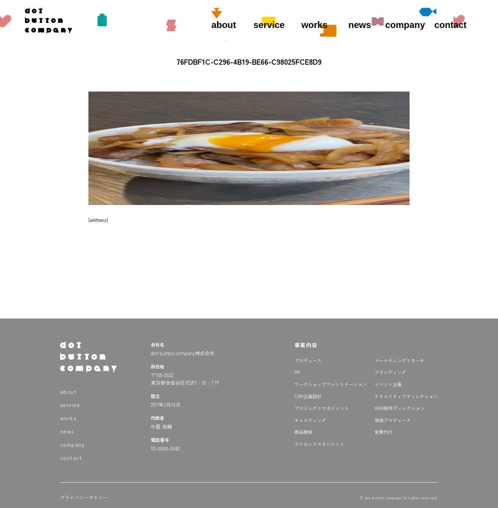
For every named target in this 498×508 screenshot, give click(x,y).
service (269, 25)
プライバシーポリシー (84, 497)
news (359, 25)
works (314, 25)
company (405, 25)
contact (450, 25)
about (223, 25)
